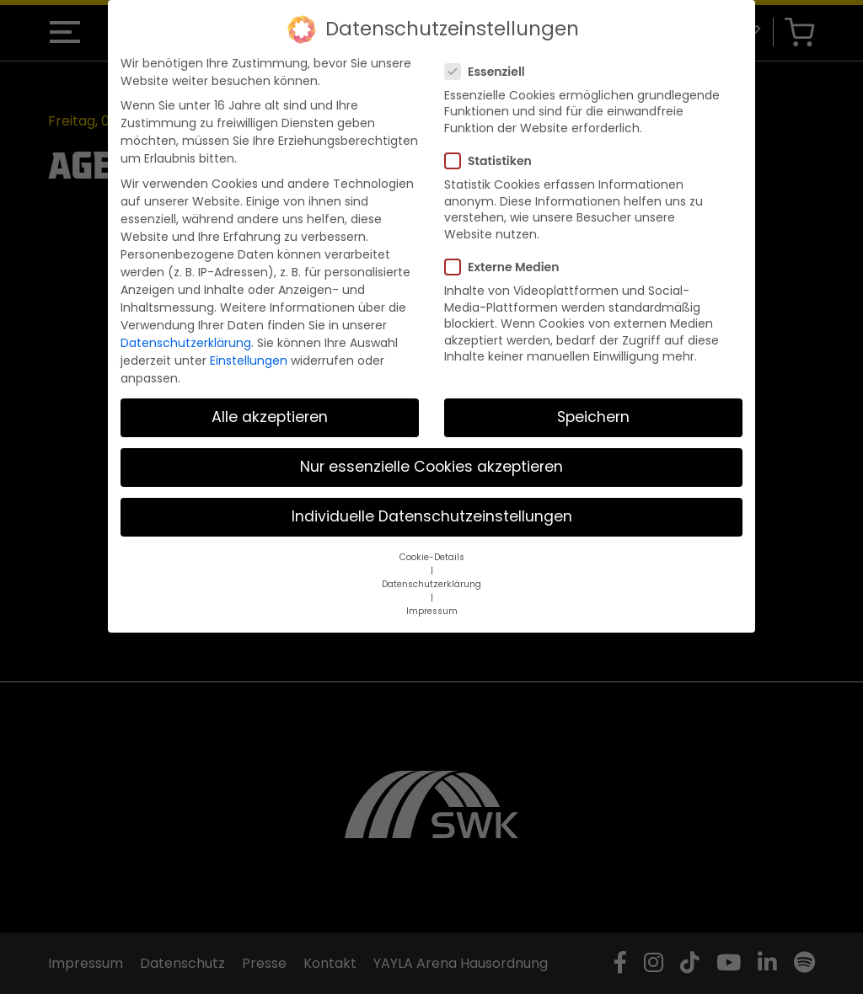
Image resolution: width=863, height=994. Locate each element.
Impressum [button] (432, 611)
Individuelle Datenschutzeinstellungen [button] (432, 516)
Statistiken (493, 160)
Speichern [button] (593, 417)
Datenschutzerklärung (186, 342)
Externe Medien (507, 267)
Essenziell (490, 71)
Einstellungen (248, 360)
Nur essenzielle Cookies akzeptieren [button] (431, 467)
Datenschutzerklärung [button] (431, 584)
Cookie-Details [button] (431, 557)
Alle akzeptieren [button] (270, 417)
